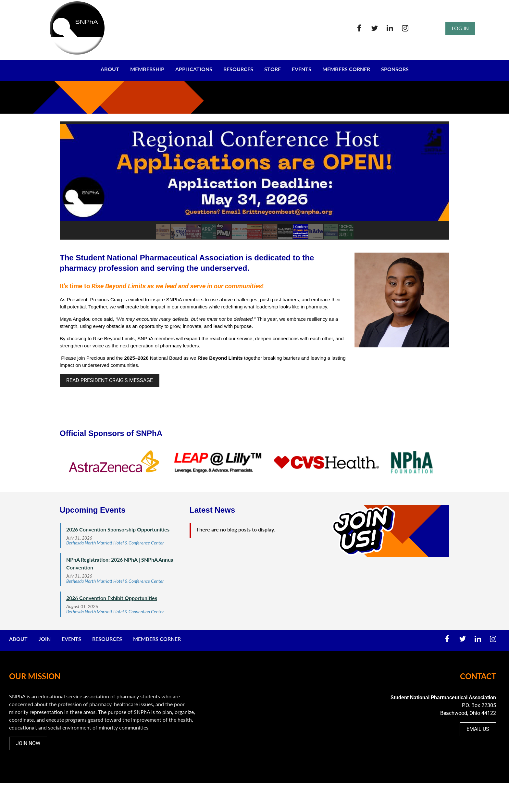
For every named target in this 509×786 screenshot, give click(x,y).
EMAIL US (477, 729)
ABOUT (110, 69)
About (18, 639)
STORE (272, 69)
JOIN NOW (28, 743)
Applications (193, 69)
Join (45, 639)
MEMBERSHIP (147, 69)
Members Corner (157, 639)
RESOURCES (238, 69)
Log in (460, 28)
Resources (107, 639)
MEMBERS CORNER (346, 69)
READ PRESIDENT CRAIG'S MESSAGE (109, 380)
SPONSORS (395, 69)
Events (71, 639)
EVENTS (301, 69)
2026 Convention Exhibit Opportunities (111, 598)
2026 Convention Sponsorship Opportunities (117, 529)
